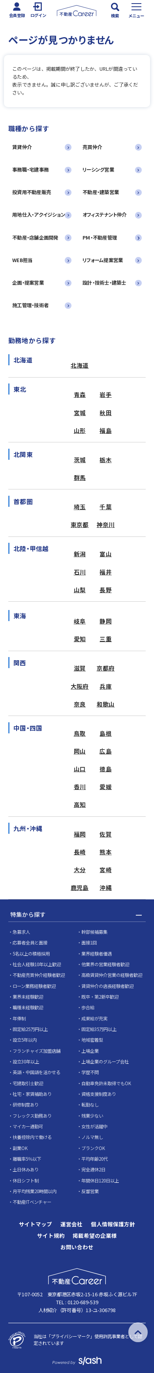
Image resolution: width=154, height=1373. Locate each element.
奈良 (80, 704)
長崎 (80, 852)
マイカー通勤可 (28, 1126)
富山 (106, 554)
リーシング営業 (98, 169)
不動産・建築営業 (101, 192)
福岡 (80, 834)
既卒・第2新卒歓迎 (99, 996)
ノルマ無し (92, 1137)
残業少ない (92, 1115)
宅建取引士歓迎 (28, 1083)
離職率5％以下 (27, 1159)
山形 (80, 430)
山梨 (80, 589)
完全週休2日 (93, 1169)
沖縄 (106, 887)
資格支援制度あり (98, 1094)
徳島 (106, 769)
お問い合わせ (77, 1247)
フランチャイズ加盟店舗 (36, 1051)
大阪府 (80, 686)
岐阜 (80, 621)
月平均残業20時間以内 (34, 1191)
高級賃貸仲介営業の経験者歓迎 (111, 975)
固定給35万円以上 (98, 1029)
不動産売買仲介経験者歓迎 (39, 975)
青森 (80, 394)
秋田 (106, 412)
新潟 (80, 554)
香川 (80, 786)
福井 (106, 572)
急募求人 (21, 932)
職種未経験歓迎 (28, 1007)
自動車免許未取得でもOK (106, 1083)
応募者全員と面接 (30, 942)
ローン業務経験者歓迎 (34, 986)
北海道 (80, 365)
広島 (106, 751)
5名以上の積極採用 (31, 953)
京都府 (106, 668)
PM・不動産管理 (100, 237)
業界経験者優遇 (96, 953)
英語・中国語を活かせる (36, 1072)
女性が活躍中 (94, 1126)
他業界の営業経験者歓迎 (105, 964)
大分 (80, 869)
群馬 (80, 477)
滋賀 (80, 668)
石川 (80, 572)
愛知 (80, 639)
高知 (80, 804)
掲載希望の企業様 (95, 1236)
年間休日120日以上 (100, 1180)
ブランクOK (93, 1148)
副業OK (20, 1148)
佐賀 (106, 834)
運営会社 (71, 1224)
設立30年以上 (26, 1061)
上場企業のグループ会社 (105, 1061)
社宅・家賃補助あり (32, 1094)
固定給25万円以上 (30, 1029)
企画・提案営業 (28, 282)
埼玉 (80, 506)
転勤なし (90, 1104)
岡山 (80, 751)
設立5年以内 (25, 1040)
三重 (106, 639)
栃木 (106, 459)
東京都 (80, 524)
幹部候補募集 (94, 932)
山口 (80, 769)
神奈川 (106, 524)
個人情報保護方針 (113, 1224)
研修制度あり (26, 1104)
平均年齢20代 (94, 1159)
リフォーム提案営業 (103, 260)
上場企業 (90, 1051)
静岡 (106, 621)
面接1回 (89, 942)
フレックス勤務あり (32, 1115)
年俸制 (19, 1018)
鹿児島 (80, 887)
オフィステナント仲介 (105, 214)
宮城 (80, 412)
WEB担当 (22, 260)
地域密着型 (92, 1040)
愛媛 (106, 786)
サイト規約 (51, 1236)
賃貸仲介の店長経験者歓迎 (107, 986)
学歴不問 (90, 1072)
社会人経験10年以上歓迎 (37, 964)
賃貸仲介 (22, 147)
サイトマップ (35, 1224)
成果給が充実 (94, 1018)
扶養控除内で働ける (32, 1137)
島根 (106, 733)
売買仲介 (92, 147)
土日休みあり (26, 1169)
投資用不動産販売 (31, 192)
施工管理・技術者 (30, 305)
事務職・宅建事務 (30, 169)
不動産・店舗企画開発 (35, 237)
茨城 (80, 459)
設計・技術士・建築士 (104, 282)
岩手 (106, 394)
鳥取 (80, 733)
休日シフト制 (26, 1180)
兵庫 (106, 686)
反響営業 (90, 1191)
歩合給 (87, 1007)
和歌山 (106, 704)
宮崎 (106, 869)
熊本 (106, 852)
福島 (106, 430)
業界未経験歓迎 (28, 996)
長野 (106, 589)
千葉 (106, 506)
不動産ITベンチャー (32, 1202)
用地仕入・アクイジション (38, 214)
